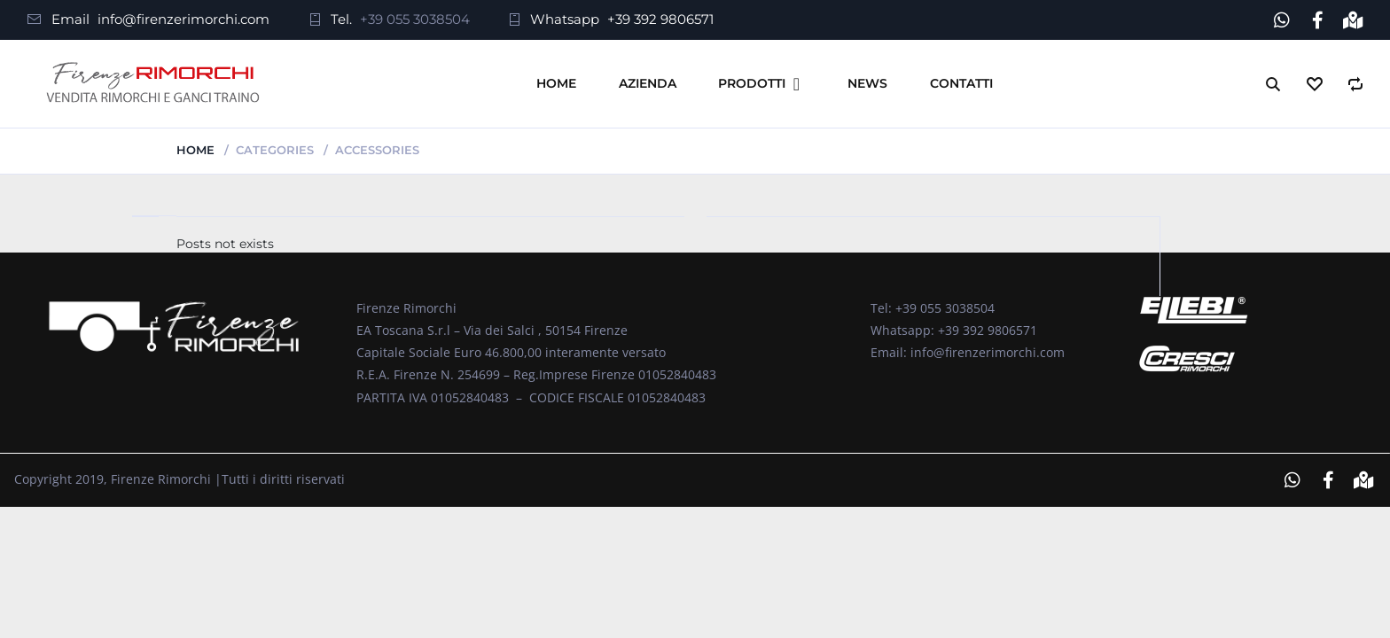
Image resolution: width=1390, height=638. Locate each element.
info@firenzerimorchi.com (183, 19)
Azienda (647, 83)
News (867, 83)
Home (556, 83)
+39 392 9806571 (660, 19)
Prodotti (751, 83)
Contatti (961, 83)
